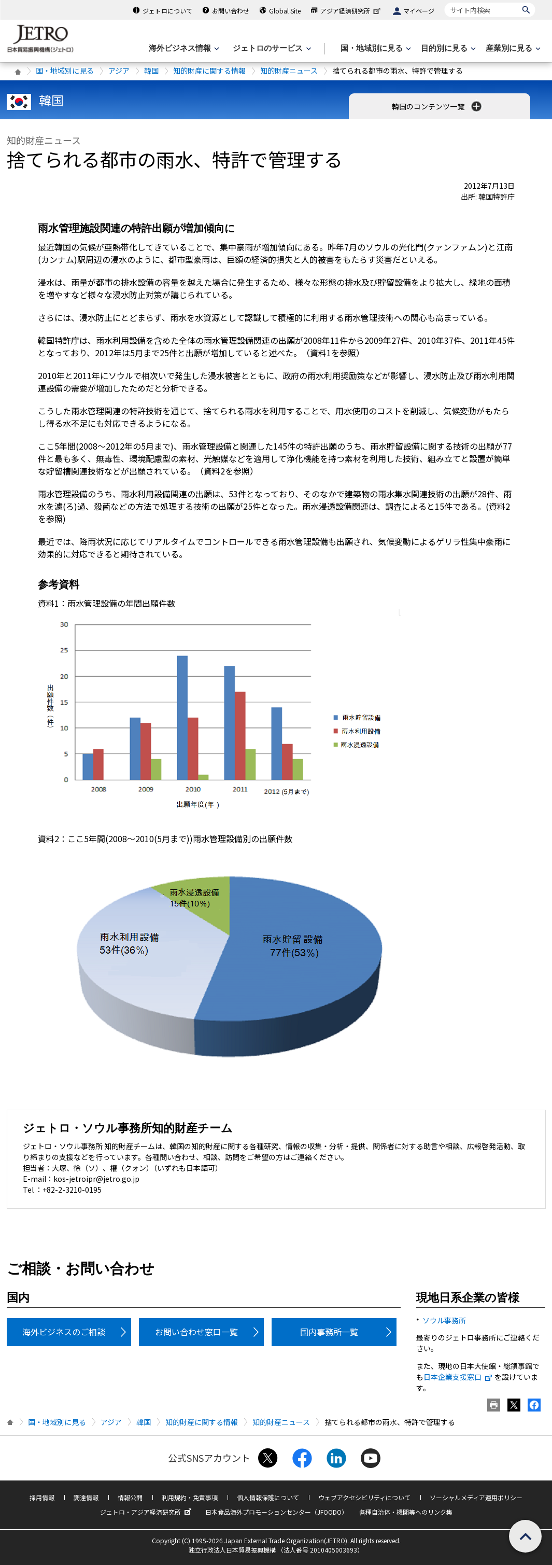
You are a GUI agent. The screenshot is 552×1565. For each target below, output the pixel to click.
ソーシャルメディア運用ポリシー (476, 1497)
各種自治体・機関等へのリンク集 (405, 1511)
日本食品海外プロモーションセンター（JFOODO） (276, 1511)
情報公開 (130, 1497)
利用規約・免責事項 (190, 1497)
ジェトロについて (167, 10)
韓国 (151, 70)
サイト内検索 (444, 2)
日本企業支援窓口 (458, 1377)
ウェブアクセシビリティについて (364, 1497)
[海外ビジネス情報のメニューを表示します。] (183, 48)
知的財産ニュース (289, 70)
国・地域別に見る (65, 70)
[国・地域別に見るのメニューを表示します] (375, 48)
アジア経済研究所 (351, 10)
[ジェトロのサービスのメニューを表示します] (271, 48)
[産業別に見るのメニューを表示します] (512, 48)
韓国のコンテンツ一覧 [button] (438, 106)
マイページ (418, 10)
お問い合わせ (230, 10)
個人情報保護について (268, 1497)
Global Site (285, 10)
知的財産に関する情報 (209, 70)
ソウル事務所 (444, 1320)
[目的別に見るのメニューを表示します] (447, 48)
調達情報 (86, 1497)
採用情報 (42, 1497)
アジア (119, 70)
